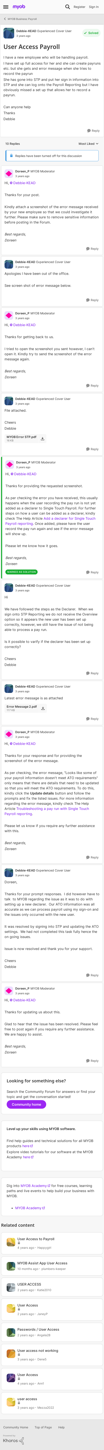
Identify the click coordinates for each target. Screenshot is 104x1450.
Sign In (94, 7)
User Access (27, 1305)
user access (27, 1399)
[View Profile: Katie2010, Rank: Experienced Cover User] (11, 1287)
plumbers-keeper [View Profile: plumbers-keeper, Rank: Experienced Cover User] (53, 1269)
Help (61, 1427)
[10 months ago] (27, 1269)
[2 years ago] (25, 1289)
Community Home (15, 1427)
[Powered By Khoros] (52, 1440)
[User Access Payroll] (35, 176)
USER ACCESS (29, 1284)
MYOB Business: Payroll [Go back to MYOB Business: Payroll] (20, 19)
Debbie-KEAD (24, 183)
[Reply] (93, 131)
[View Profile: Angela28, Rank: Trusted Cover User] (11, 1332)
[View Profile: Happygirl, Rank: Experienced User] (11, 1242)
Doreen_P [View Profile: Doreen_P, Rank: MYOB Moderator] (22, 171)
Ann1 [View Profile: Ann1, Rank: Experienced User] (40, 1383)
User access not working (37, 1350)
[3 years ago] (25, 1359)
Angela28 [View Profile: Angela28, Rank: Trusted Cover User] (43, 1335)
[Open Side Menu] (6, 7)
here (25, 1146)
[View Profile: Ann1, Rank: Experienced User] (11, 1378)
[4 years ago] (25, 1247)
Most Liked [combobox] (89, 144)
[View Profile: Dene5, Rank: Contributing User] (11, 1353)
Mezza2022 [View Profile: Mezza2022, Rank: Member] (45, 1407)
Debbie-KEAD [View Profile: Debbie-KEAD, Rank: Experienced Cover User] (26, 31)
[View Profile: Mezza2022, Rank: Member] (11, 1402)
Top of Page (43, 1427)
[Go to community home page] (19, 6)
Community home (26, 1104)
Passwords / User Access (38, 1329)
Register (79, 7)
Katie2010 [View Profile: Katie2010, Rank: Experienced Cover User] (44, 1290)
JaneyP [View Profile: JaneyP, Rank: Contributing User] (42, 1314)
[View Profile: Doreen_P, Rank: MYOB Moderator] (9, 173)
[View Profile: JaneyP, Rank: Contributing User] (11, 1308)
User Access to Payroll (35, 1239)
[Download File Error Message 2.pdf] (43, 708)
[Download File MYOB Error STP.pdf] (42, 438)
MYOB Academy (34, 1186)
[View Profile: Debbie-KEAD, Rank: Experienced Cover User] (8, 33)
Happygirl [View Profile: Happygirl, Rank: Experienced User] (44, 1247)
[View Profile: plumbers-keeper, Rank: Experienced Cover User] (11, 1266)
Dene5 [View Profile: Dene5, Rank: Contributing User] (42, 1359)
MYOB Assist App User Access (42, 1263)
